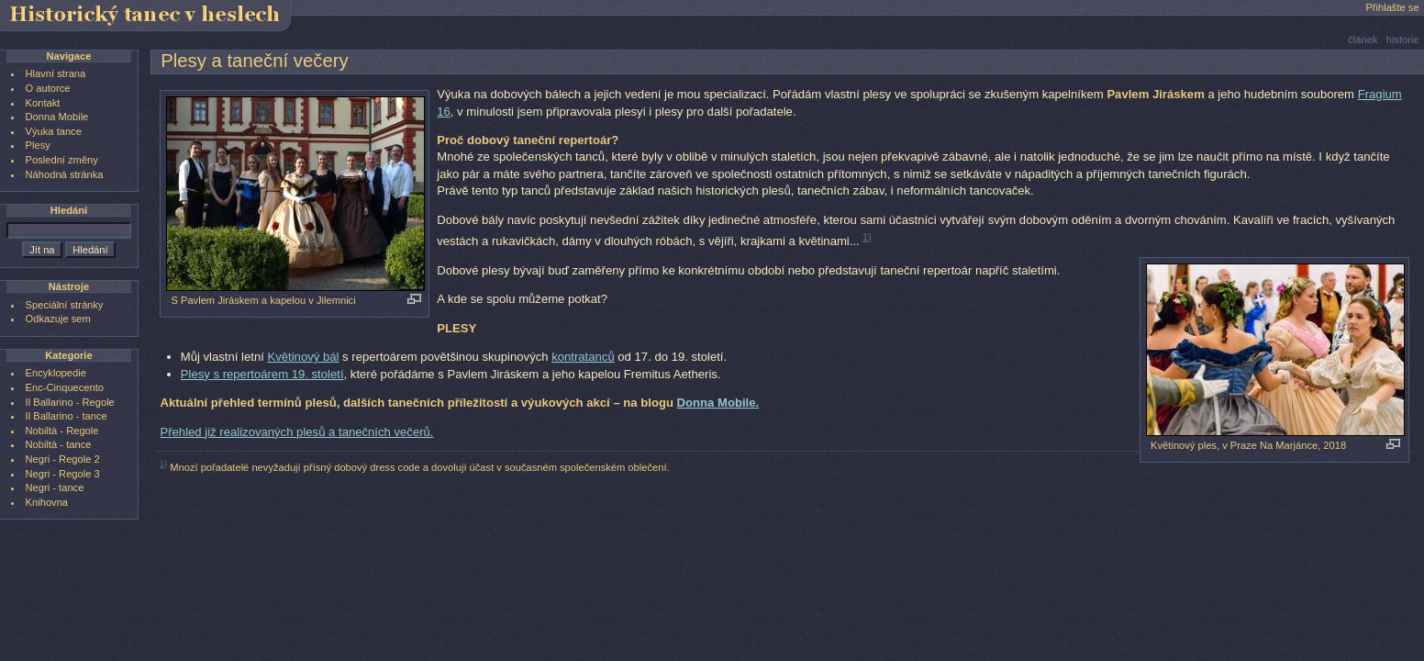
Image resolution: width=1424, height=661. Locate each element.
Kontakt (43, 102)
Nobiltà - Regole (62, 430)
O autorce (48, 88)
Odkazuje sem (58, 318)
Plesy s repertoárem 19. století (262, 374)
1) (867, 236)
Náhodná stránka (65, 174)
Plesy (38, 145)
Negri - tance (55, 487)
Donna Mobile (57, 116)
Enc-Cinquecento (65, 387)
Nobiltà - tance (59, 444)
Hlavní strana (56, 73)
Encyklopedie (56, 372)
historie (1402, 39)
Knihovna (47, 502)
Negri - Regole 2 (63, 459)
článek (1362, 39)
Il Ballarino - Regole (70, 402)
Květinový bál (303, 357)
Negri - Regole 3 (63, 473)
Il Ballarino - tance (66, 415)
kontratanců (583, 357)
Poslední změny (62, 159)
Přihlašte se (1391, 7)
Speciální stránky (65, 304)
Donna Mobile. (718, 402)
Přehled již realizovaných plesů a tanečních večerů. (296, 432)
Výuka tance (54, 131)
